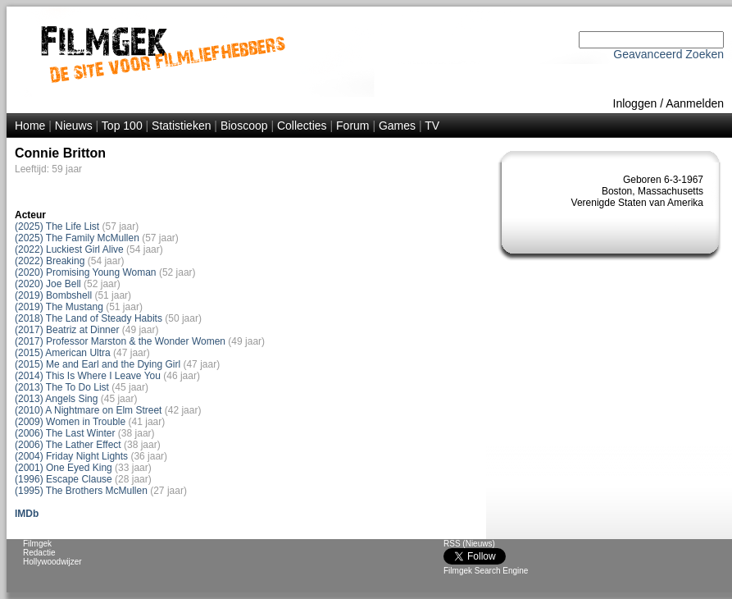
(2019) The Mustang (59, 307)
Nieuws (74, 125)
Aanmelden (695, 103)
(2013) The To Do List (62, 387)
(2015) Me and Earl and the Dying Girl (97, 364)
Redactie (39, 552)
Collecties (302, 125)
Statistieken (181, 125)
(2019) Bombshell (53, 295)
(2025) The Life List (57, 226)
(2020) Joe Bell (48, 284)
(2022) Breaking (49, 261)
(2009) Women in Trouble (70, 422)
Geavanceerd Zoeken (668, 54)
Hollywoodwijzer (52, 561)
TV (432, 125)
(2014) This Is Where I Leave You (88, 376)
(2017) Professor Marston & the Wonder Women (120, 341)
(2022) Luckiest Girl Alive (69, 249)
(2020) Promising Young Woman (86, 272)
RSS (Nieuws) (469, 543)
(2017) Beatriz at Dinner (67, 330)
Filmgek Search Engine (485, 570)
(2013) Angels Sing (56, 399)
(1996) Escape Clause (63, 479)
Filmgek (37, 543)
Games (397, 125)
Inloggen (635, 103)
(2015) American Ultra (63, 353)
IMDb (27, 513)
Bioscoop (244, 125)
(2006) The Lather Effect (68, 444)
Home (30, 125)
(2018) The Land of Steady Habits (88, 318)
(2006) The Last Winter (65, 433)
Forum (352, 125)
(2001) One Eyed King (63, 467)
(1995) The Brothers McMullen (81, 490)
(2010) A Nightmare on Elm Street (88, 410)
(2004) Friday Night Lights (71, 456)
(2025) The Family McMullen (77, 238)
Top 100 (122, 125)
